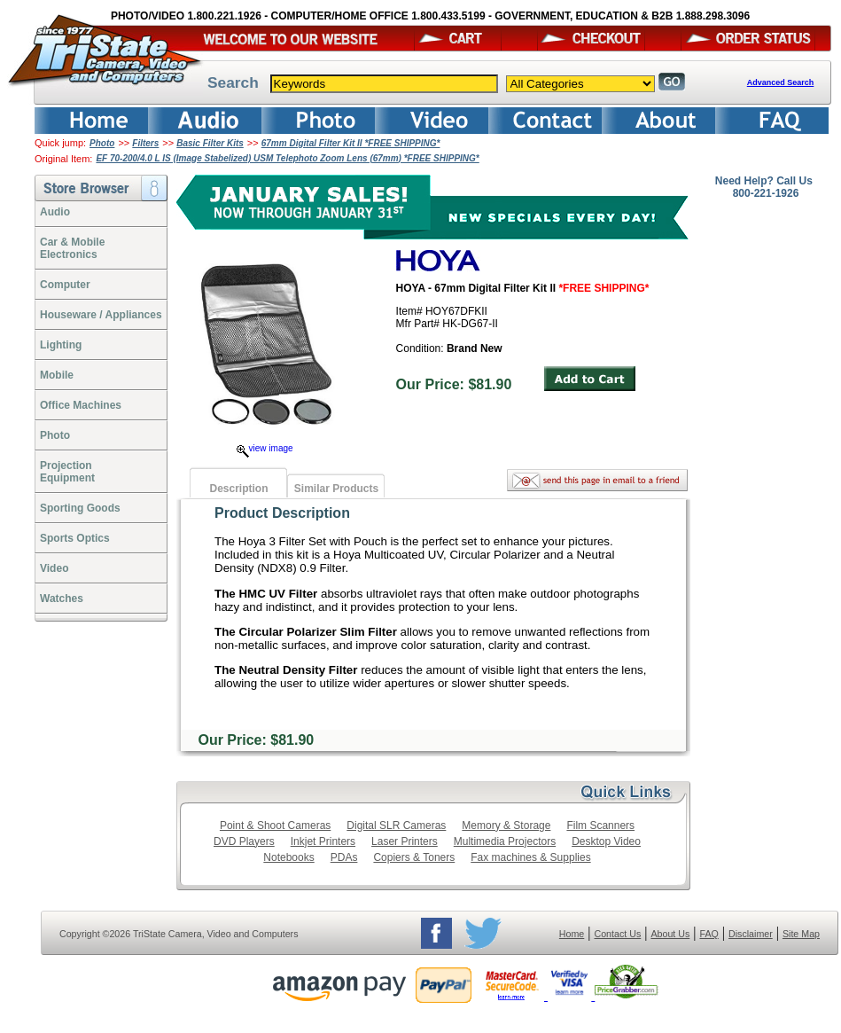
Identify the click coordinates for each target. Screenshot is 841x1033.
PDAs (344, 857)
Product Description (282, 512)
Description (238, 488)
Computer (65, 284)
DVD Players (244, 841)
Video (54, 568)
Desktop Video (606, 841)
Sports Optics (75, 538)
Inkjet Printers (323, 841)
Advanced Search (780, 82)
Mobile (57, 375)
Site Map (801, 933)
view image (265, 448)
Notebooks (288, 857)
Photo (102, 143)
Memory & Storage (506, 825)
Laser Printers (404, 841)
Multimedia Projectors (505, 841)
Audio (55, 212)
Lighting (61, 345)
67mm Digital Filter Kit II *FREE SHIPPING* (350, 143)
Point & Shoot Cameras (275, 825)
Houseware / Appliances (101, 315)
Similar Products (336, 488)
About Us (669, 933)
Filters (145, 143)
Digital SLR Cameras (396, 825)
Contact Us (618, 933)
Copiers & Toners (414, 857)
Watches (61, 598)
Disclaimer (750, 933)
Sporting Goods (80, 508)
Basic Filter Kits (210, 143)
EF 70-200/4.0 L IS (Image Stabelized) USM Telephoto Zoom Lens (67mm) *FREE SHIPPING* (287, 158)
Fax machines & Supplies (530, 857)
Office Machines (80, 405)
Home (571, 933)
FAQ (708, 933)
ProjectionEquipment (67, 471)
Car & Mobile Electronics (72, 248)
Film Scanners (600, 825)
